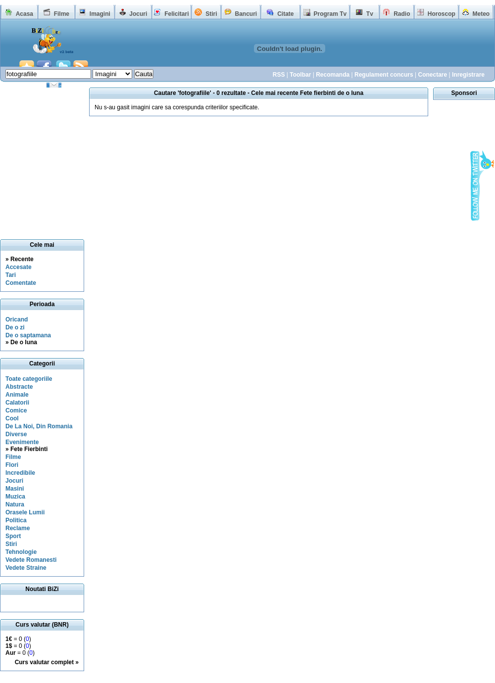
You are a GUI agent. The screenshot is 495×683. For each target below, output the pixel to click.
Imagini (100, 13)
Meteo (481, 13)
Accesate (18, 267)
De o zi (15, 327)
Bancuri (246, 13)
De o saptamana (28, 335)
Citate (285, 13)
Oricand (16, 319)
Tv (369, 13)
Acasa (24, 13)
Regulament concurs (383, 74)
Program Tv (329, 13)
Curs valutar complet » (47, 662)
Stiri (211, 13)
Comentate (20, 282)
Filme (61, 13)
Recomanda (332, 74)
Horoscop (441, 13)
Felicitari (176, 13)
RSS (279, 74)
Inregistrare (468, 74)
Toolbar (300, 74)
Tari (10, 275)
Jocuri (138, 13)
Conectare (432, 74)
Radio (402, 13)
